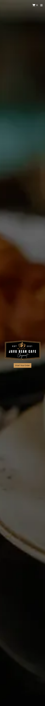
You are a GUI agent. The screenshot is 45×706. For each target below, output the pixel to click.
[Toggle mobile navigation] (41, 5)
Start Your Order (22, 365)
